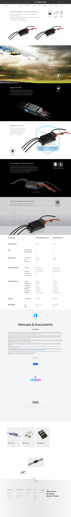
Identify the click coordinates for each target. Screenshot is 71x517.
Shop (61, 5)
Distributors (43, 492)
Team (34, 493)
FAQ (39, 5)
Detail (50, 5)
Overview (21, 5)
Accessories (45, 5)
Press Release (29, 492)
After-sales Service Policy (20, 495)
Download (34, 5)
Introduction (35, 492)
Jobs (34, 501)
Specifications (27, 5)
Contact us (56, 5)
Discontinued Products (10, 498)
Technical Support (19, 492)
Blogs (27, 496)
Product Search (19, 493)
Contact (34, 495)
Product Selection (61, 1)
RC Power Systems (10, 494)
